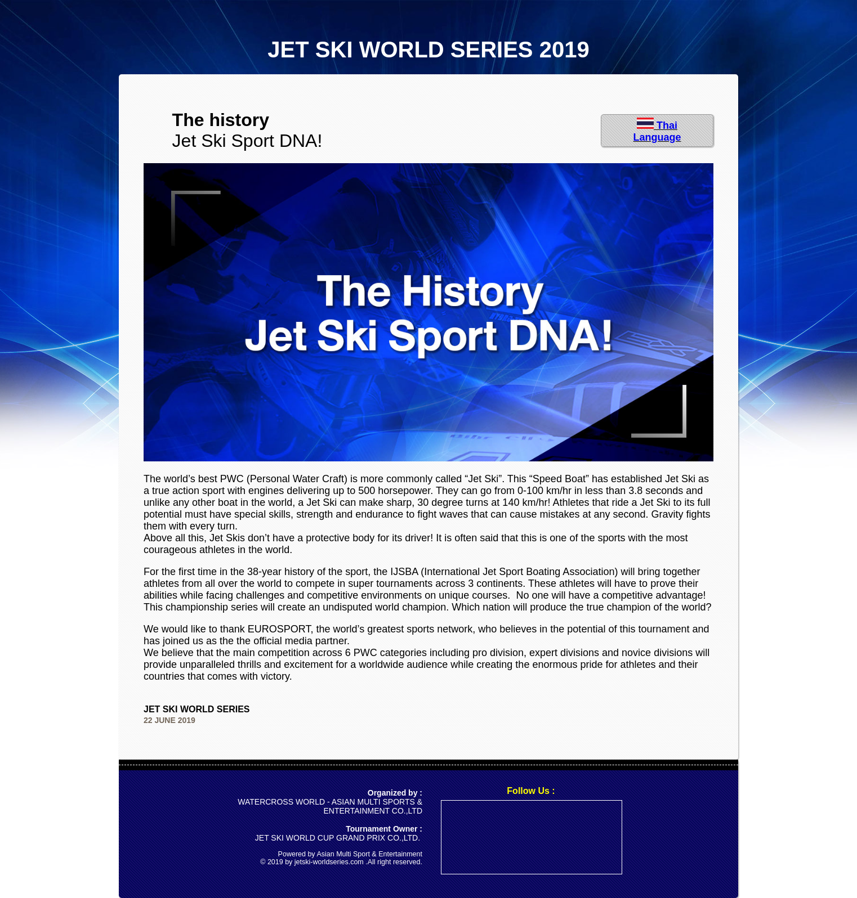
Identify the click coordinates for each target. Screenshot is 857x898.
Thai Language (657, 131)
